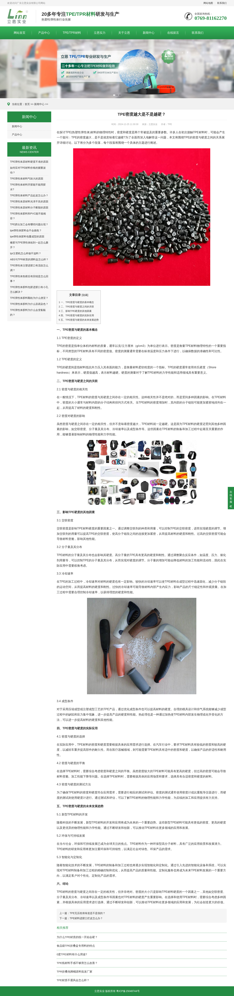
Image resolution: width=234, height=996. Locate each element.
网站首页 (19, 32)
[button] (114, 95)
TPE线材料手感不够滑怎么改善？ (77, 962)
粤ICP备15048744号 (128, 991)
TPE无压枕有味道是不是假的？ (87, 913)
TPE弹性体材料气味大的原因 (26, 178)
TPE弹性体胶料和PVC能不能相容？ (28, 216)
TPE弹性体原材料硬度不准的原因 (29, 161)
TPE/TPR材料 (72, 32)
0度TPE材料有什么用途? (72, 954)
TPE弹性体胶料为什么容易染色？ (29, 303)
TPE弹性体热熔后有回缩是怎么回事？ (29, 279)
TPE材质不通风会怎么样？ (73, 980)
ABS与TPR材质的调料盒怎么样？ (29, 259)
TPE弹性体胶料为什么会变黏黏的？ (28, 312)
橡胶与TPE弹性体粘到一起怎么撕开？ (29, 245)
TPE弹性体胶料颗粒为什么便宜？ (29, 297)
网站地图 (208, 3)
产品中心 (44, 32)
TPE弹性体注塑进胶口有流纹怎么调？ (29, 268)
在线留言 (173, 32)
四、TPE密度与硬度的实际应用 (76, 315)
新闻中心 (148, 32)
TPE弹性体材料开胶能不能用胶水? (28, 187)
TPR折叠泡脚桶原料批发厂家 (74, 971)
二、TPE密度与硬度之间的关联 (76, 306)
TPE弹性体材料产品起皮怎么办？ (29, 195)
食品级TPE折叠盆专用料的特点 (76, 945)
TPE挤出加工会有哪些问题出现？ (29, 224)
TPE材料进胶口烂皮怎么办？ (86, 918)
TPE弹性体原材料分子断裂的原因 (29, 207)
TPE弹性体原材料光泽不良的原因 (29, 201)
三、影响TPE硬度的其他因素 (75, 311)
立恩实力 (99, 32)
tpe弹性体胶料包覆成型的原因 (27, 236)
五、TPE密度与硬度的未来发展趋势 (79, 319)
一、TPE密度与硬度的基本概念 (76, 302)
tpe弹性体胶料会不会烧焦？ (26, 230)
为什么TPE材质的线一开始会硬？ (77, 937)
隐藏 (85, 295)
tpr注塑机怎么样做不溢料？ (25, 253)
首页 (27, 104)
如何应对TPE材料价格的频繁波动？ (28, 170)
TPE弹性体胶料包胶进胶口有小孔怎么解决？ (29, 289)
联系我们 (222, 3)
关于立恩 (124, 32)
